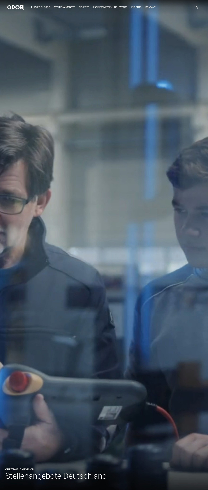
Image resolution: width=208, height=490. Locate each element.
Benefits (84, 7)
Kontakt (150, 7)
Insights (136, 7)
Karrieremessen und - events (110, 7)
